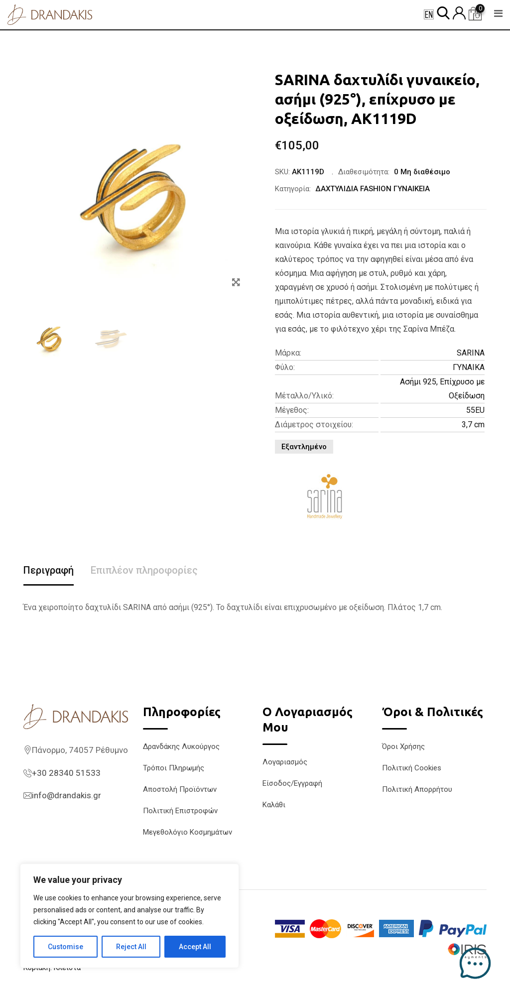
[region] (129, 916)
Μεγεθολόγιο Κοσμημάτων (187, 832)
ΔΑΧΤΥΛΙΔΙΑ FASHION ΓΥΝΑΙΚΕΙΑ (372, 188)
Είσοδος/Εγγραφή (292, 783)
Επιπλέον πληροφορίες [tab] (144, 570)
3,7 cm (473, 424)
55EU (475, 410)
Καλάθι (273, 804)
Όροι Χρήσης (403, 746)
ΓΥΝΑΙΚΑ (469, 367)
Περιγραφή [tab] (48, 570)
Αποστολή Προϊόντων (180, 789)
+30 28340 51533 (66, 773)
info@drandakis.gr (66, 795)
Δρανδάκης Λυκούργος (181, 746)
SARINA (471, 353)
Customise (65, 947)
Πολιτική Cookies (411, 767)
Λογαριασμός (284, 761)
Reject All (131, 947)
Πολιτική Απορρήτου (417, 789)
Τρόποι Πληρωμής (173, 767)
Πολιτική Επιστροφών (180, 810)
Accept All (195, 947)
